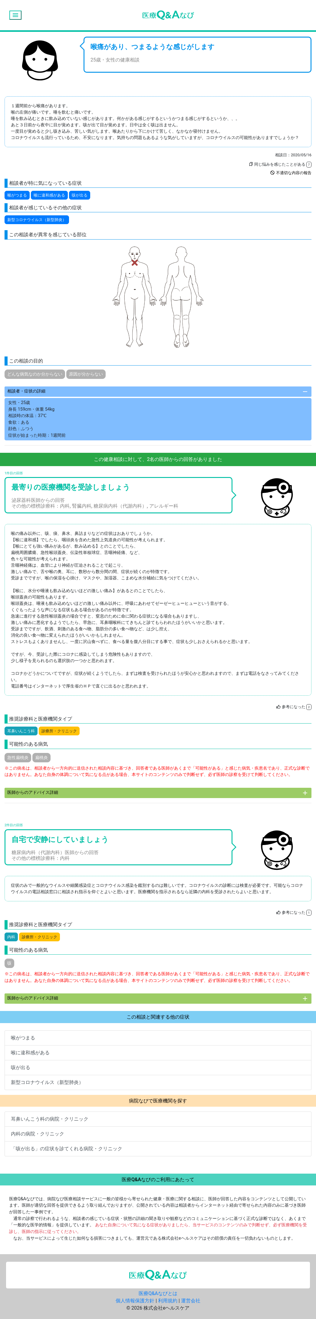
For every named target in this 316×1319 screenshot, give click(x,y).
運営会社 (190, 1301)
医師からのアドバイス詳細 (158, 793)
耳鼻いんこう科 (21, 731)
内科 (11, 937)
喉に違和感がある (49, 195)
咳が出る (79, 195)
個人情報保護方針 (135, 1301)
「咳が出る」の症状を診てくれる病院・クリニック (66, 1149)
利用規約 (167, 1301)
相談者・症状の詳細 (158, 391)
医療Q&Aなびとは (158, 1293)
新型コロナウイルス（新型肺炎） (36, 219)
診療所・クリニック (59, 731)
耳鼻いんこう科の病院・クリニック (49, 1119)
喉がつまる (17, 195)
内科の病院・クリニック (37, 1134)
